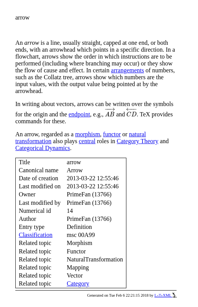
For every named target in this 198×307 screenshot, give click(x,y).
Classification (35, 235)
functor (112, 134)
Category (78, 283)
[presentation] (110, 112)
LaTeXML (165, 295)
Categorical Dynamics (42, 148)
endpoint (79, 114)
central (87, 141)
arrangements (127, 70)
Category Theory (138, 141)
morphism (87, 134)
